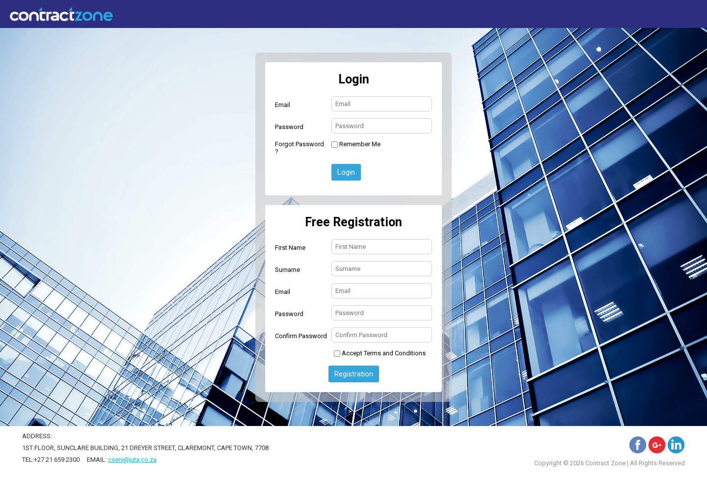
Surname (287, 269)
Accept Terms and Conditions (384, 353)
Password (289, 127)
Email (282, 104)
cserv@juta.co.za (132, 459)
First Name (290, 247)
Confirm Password (301, 336)
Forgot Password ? (299, 147)
